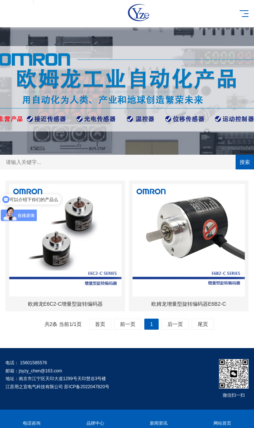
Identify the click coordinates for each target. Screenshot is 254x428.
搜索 (245, 162)
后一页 (175, 324)
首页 (100, 324)
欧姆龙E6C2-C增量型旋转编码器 (65, 304)
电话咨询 (32, 419)
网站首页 (222, 419)
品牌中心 (95, 419)
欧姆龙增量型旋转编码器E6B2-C (188, 304)
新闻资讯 (159, 419)
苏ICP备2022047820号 (86, 386)
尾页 (203, 324)
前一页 (127, 324)
